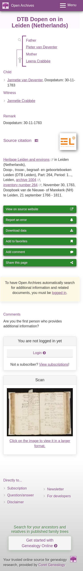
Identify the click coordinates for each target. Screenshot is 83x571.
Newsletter (55, 489)
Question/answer (20, 495)
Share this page (39, 262)
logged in (59, 293)
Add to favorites (39, 241)
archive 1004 (26, 180)
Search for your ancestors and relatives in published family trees (39, 529)
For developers (59, 496)
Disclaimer (15, 502)
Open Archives (22, 5)
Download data (39, 230)
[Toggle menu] (68, 5)
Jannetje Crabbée (21, 101)
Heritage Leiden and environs (26, 159)
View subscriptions (53, 364)
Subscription (17, 488)
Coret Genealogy (51, 565)
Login (39, 353)
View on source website (39, 209)
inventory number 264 (20, 185)
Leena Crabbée (38, 61)
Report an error (39, 220)
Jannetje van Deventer (24, 80)
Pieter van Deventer (41, 47)
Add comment (39, 252)
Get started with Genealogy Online (39, 543)
